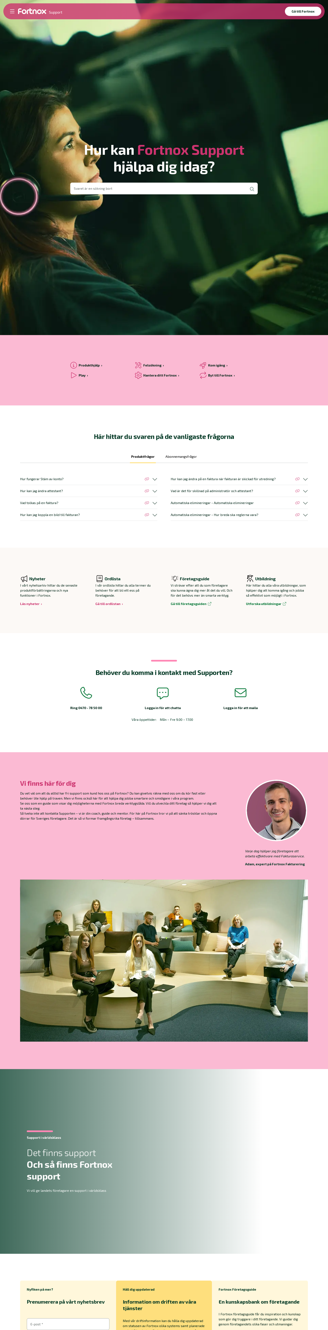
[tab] (143, 458)
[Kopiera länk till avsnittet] (147, 479)
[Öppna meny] (12, 11)
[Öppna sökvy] (164, 188)
